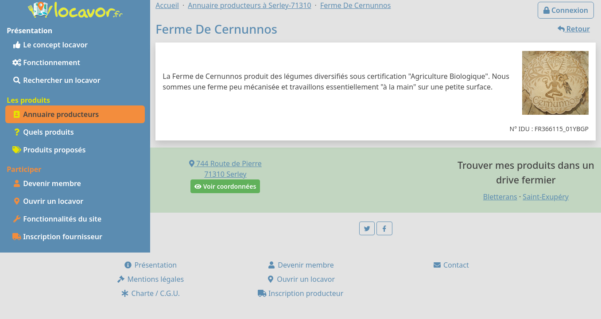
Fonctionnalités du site (56, 219)
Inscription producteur (301, 293)
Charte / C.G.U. (150, 293)
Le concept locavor (50, 45)
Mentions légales (150, 279)
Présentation (150, 265)
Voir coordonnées (225, 186)
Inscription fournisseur (57, 236)
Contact (451, 265)
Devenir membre (46, 183)
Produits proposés (48, 150)
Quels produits (43, 132)
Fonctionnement (46, 62)
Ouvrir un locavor (47, 201)
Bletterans (500, 197)
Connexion (565, 10)
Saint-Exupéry (546, 197)
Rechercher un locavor (56, 80)
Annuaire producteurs (55, 114)
